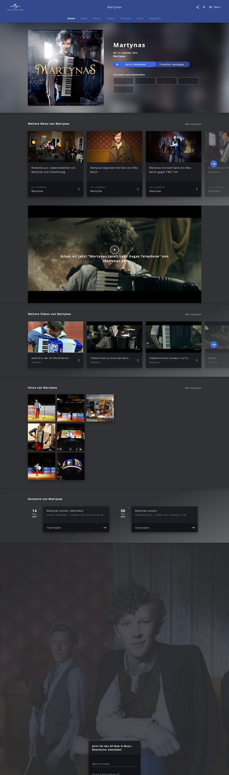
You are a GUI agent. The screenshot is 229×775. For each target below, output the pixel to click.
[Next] (213, 163)
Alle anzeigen (193, 124)
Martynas (129, 45)
